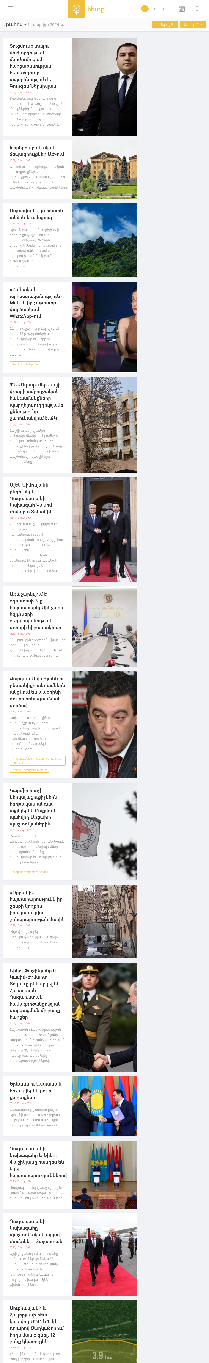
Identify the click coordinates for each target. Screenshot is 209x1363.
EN (163, 9)
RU (154, 9)
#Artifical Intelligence (25, 364)
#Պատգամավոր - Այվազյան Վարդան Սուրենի (36, 761)
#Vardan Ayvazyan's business (29, 770)
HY (145, 9)
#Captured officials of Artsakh (30, 872)
